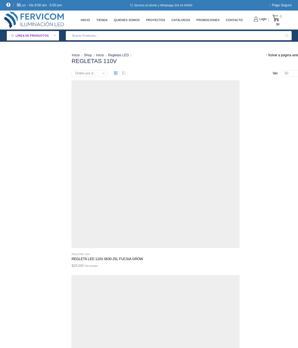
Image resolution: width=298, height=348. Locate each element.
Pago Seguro (282, 5)
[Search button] (287, 35)
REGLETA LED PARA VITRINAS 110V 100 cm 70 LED (215, 149)
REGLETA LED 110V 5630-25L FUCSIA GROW (94, 149)
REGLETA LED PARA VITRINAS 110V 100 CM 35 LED (155, 149)
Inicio (85, 20)
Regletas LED (118, 55)
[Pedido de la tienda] (89, 73)
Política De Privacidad (167, 257)
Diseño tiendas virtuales (237, 341)
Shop (88, 55)
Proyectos (155, 20)
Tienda (102, 20)
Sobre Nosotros (162, 287)
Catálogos (180, 20)
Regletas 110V (80, 141)
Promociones (208, 20)
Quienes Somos (127, 20)
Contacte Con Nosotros (168, 316)
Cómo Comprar (162, 242)
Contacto (234, 20)
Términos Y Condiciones (169, 272)
